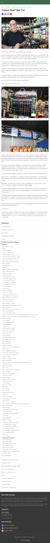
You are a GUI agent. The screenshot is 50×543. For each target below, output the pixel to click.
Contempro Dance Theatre (8, 284)
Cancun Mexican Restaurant (8, 277)
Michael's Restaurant (7, 366)
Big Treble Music (6, 263)
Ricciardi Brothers (6, 400)
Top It (3, 434)
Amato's (4, 248)
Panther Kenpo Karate (7, 381)
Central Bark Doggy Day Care (9, 279)
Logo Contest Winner (6, 455)
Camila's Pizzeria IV (6, 275)
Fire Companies (5, 233)
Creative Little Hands (7, 292)
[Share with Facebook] (2, 14)
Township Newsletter (6, 481)
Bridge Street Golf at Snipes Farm (10, 269)
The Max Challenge (6, 364)
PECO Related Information (7, 469)
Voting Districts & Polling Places (8, 487)
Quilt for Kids (5, 394)
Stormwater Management (7, 478)
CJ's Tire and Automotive (8, 280)
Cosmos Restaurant (7, 286)
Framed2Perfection (6, 324)
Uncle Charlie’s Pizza (7, 439)
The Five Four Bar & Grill (8, 428)
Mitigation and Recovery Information (9, 460)
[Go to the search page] (48, 2)
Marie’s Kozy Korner (7, 360)
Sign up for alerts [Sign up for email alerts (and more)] (8, 530)
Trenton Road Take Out (8, 438)
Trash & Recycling (5, 484)
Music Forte (5, 367)
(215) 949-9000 (8, 518)
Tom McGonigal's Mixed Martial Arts (10, 430)
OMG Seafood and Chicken (8, 373)
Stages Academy (6, 419)
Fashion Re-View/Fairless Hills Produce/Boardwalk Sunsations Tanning (18, 316)
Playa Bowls (5, 386)
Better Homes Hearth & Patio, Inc (10, 260)
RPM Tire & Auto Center (8, 402)
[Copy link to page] (11, 14)
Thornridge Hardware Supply (9, 424)
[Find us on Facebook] (2, 525)
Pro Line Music (5, 390)
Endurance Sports (6, 307)
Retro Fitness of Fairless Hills (9, 398)
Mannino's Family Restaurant (9, 358)
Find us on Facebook (9, 525)
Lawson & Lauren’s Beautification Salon (11, 347)
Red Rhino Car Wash (7, 396)
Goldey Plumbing (6, 333)
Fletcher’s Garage (6, 318)
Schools (3, 475)
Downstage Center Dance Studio (10, 296)
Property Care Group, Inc (8, 392)
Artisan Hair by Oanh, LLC (8, 254)
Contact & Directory (6, 226)
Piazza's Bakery (6, 383)
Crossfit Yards (5, 288)
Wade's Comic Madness (8, 447)
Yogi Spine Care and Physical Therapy (11, 451)
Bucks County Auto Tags (8, 271)
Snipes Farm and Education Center (10, 413)
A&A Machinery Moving (7, 246)
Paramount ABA (6, 377)
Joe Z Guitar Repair (6, 341)
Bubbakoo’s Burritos (7, 273)
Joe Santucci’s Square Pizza (8, 339)
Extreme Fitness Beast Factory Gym (10, 309)
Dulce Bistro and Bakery (8, 299)
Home (2, 7)
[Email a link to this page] (8, 14)
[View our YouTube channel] (2, 528)
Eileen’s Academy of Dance (8, 303)
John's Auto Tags (6, 343)
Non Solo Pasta (6, 371)
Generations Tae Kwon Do (8, 330)
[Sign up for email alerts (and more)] (2, 531)
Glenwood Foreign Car (7, 332)
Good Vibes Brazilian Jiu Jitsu (9, 337)
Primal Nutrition (6, 388)
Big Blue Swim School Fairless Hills (10, 261)
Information (7, 7)
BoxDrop (4, 267)
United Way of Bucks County (9, 443)
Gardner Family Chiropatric (8, 328)
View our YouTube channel (10, 528)
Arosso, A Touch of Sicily (8, 252)
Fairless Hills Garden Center (8, 313)
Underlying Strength (7, 441)
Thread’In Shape (6, 436)
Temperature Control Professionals (10, 422)
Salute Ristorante (6, 407)
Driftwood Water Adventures (9, 297)
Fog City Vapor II (6, 320)
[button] (2, 2)
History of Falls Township (7, 236)
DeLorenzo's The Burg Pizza (9, 294)
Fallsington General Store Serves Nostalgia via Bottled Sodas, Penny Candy (20, 315)
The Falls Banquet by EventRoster (10, 426)
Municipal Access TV (6, 463)
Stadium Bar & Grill (6, 417)
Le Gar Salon (5, 349)
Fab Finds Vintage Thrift (7, 311)
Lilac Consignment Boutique (8, 351)
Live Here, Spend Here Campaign (18, 7)
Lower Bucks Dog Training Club (9, 354)
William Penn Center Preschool (9, 449)
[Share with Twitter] (5, 14)
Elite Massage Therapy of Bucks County (11, 305)
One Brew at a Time (7, 375)
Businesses (29, 7)
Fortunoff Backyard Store (8, 322)
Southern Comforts (7, 411)
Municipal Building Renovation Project (10, 466)
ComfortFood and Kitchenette (9, 282)
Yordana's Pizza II (6, 453)
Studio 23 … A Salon (7, 421)
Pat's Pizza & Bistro (6, 385)
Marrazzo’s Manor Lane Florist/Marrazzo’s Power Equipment (16, 362)
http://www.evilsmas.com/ (36, 215)
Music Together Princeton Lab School (11, 369)
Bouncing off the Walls (7, 265)
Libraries (3, 239)
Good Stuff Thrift (6, 335)
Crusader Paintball (6, 290)
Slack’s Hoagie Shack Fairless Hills (10, 409)
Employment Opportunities (7, 229)
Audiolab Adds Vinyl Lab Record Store (11, 256)
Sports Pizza (5, 415)
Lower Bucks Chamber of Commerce (11, 352)
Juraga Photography (7, 345)
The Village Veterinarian (7, 445)
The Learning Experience (8, 432)
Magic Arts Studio (6, 356)
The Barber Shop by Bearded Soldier (10, 258)
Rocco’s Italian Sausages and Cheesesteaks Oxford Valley (15, 403)
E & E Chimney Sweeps (7, 301)
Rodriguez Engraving (7, 405)
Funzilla (4, 326)
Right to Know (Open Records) (8, 472)
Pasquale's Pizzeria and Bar (8, 379)
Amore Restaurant (6, 250)
